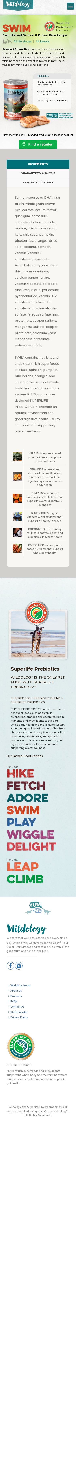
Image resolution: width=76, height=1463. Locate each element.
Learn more (62, 29)
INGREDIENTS (38, 164)
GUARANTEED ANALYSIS (38, 173)
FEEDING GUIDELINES (38, 182)
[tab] (38, 164)
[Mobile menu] (70, 6)
